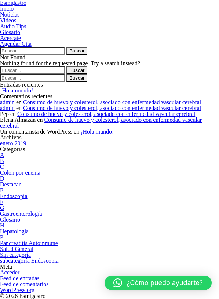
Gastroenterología (21, 214)
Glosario (10, 219)
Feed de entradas (20, 278)
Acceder (9, 272)
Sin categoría (15, 255)
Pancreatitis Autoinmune (29, 243)
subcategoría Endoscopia (29, 261)
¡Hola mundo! (16, 90)
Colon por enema (20, 172)
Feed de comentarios (24, 284)
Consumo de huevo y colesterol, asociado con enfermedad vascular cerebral (112, 102)
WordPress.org (17, 290)
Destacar (10, 184)
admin (7, 102)
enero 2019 (13, 143)
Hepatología (14, 231)
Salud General (16, 249)
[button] (158, 283)
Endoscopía (14, 196)
